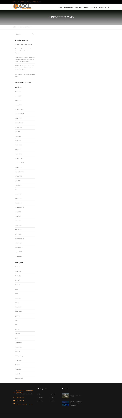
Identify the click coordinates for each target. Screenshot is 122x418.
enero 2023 (18, 234)
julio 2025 (17, 131)
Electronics (18, 298)
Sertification (18, 369)
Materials (17, 351)
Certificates (18, 276)
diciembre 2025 (19, 109)
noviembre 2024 (19, 163)
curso (16, 289)
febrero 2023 (18, 229)
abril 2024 (18, 189)
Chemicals (17, 284)
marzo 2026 (18, 96)
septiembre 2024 (19, 172)
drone (16, 293)
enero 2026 (18, 105)
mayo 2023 (18, 216)
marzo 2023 (18, 225)
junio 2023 (18, 212)
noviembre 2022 (19, 238)
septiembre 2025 (19, 123)
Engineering (18, 307)
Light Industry (18, 342)
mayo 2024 (18, 185)
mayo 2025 (18, 140)
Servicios (78, 7)
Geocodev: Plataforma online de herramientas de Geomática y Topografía (23, 51)
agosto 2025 (18, 127)
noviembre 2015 (19, 256)
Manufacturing (18, 347)
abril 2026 (18, 91)
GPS (16, 325)
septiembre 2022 (19, 247)
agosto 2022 (18, 252)
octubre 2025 (18, 118)
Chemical (17, 280)
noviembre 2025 (19, 114)
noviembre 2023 (19, 207)
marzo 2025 (18, 145)
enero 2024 (18, 203)
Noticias (94, 7)
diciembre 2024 (19, 158)
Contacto (102, 7)
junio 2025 (18, 136)
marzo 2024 (18, 194)
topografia (18, 374)
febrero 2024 (18, 198)
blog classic (18, 271)
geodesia (17, 316)
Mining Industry (19, 356)
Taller (86, 7)
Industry (17, 329)
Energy (17, 302)
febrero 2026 (18, 100)
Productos (68, 7)
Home (14, 27)
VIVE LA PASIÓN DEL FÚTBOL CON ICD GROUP (25, 75)
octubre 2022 (18, 243)
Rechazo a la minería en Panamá (23, 44)
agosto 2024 (18, 176)
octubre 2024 (18, 167)
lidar (16, 338)
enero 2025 (18, 154)
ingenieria (17, 333)
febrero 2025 (18, 149)
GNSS (16, 320)
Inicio (60, 7)
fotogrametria (18, 311)
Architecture (18, 267)
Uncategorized (19, 378)
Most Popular (18, 360)
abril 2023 (18, 221)
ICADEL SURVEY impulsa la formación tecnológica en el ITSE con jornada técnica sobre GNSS (24, 68)
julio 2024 (17, 180)
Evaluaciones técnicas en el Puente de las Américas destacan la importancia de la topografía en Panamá (25, 59)
